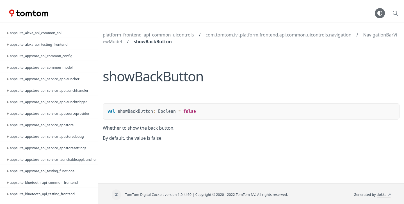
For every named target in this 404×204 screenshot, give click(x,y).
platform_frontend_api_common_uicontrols (148, 35)
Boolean (167, 111)
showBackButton (153, 41)
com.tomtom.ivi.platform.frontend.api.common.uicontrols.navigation (278, 35)
